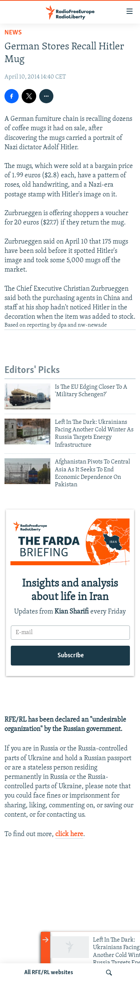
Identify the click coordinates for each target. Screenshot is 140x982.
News (13, 32)
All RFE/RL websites (48, 973)
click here (69, 834)
